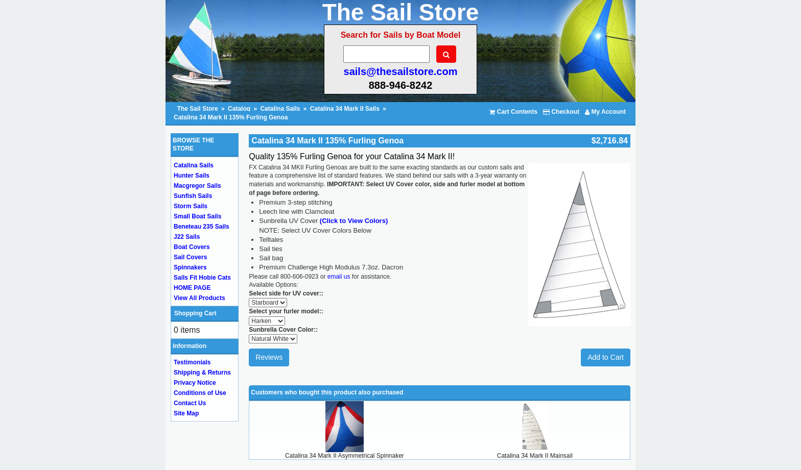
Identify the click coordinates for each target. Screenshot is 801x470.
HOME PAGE (192, 287)
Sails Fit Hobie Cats (202, 277)
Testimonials (192, 362)
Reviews (268, 357)
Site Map (186, 413)
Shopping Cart (195, 313)
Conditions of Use (200, 393)
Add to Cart (605, 357)
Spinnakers (190, 267)
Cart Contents (513, 111)
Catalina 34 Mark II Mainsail (535, 455)
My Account (605, 111)
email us (338, 276)
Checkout (561, 111)
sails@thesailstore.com (401, 71)
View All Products (199, 298)
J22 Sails (187, 236)
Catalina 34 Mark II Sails (345, 108)
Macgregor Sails (197, 185)
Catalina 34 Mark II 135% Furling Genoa (231, 117)
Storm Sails (190, 206)
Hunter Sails (191, 175)
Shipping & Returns (202, 372)
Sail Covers (190, 257)
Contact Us (190, 403)
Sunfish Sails (193, 196)
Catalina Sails (280, 108)
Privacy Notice (195, 382)
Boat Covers (192, 247)
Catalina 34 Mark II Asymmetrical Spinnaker (344, 455)
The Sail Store (198, 108)
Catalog (239, 108)
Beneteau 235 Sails (201, 226)
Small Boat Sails (197, 216)
